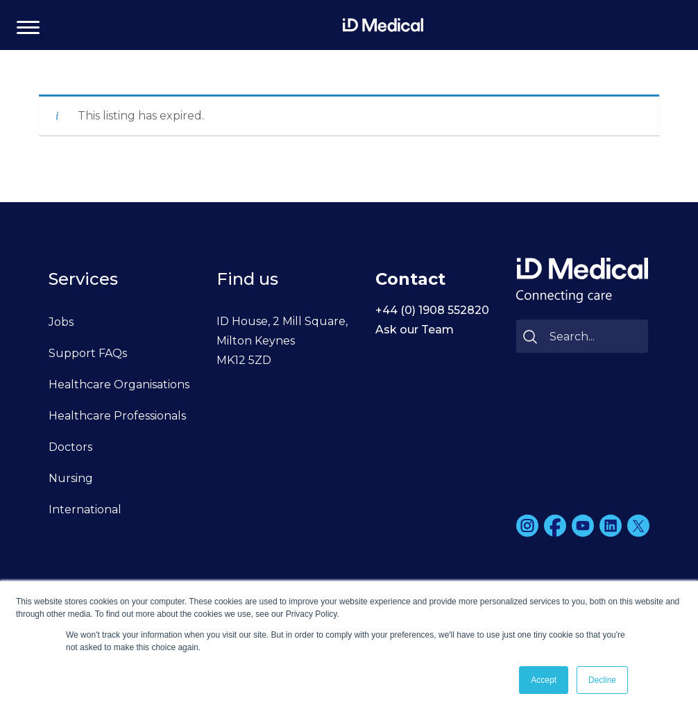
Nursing (71, 478)
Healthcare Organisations (119, 384)
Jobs (61, 322)
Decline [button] (602, 680)
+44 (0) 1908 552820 (432, 310)
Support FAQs (88, 353)
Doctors (70, 447)
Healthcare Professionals (117, 415)
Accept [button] (543, 680)
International (85, 509)
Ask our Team (414, 329)
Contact (410, 279)
